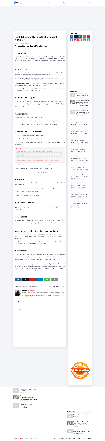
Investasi (82, 156)
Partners (90, 438)
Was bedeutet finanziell (75, 203)
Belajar (83, 126)
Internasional (73, 153)
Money (76, 171)
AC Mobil (72, 122)
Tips (83, 196)
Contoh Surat (82, 138)
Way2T (23, 438)
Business (85, 133)
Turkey (81, 201)
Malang (84, 167)
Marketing (73, 169)
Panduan (78, 176)
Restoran (82, 180)
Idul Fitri (80, 151)
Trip (77, 201)
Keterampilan (81, 160)
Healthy (72, 149)
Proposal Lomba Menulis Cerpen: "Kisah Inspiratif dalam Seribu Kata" (35, 151)
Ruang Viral (79, 183)
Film (82, 142)
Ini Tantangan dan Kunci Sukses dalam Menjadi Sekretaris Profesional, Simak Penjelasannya (82, 103)
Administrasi (73, 124)
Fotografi (72, 147)
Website (72, 205)
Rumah (84, 183)
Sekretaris (84, 185)
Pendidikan (73, 178)
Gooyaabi (35, 438)
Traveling (72, 201)
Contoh (81, 135)
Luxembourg (83, 165)
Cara (72, 135)
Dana (72, 140)
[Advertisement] (52, 17)
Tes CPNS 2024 (84, 194)
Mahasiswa (78, 167)
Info (84, 151)
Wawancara (84, 203)
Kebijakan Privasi (76, 438)
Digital (76, 140)
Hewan (77, 149)
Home (16, 33)
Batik (79, 126)
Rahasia (72, 180)
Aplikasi (86, 124)
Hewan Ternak (83, 149)
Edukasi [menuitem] (55, 2)
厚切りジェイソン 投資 (75, 207)
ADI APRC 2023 (79, 122)
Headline (84, 147)
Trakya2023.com (74, 198)
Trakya (87, 196)
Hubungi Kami (68, 438)
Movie (87, 171)
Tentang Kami (61, 438)
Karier (72, 160)
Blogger (72, 131)
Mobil (72, 171)
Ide (75, 151)
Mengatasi (86, 169)
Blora (77, 131)
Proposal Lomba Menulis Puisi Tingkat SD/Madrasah (31, 158)
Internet (79, 153)
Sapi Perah (73, 185)
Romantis (73, 183)
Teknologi (83, 192)
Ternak (72, 194)
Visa (85, 201)
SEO (79, 187)
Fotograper (78, 147)
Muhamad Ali (17, 43)
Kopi (87, 160)
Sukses (77, 192)
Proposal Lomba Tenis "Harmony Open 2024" (82, 94)
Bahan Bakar (73, 126)
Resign (77, 180)
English (77, 142)
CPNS (88, 138)
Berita (88, 126)
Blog (85, 129)
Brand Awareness (74, 133)
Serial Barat (84, 187)
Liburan (86, 162)
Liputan (77, 165)
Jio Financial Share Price (75, 158)
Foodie (83, 144)
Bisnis (81, 129)
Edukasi (72, 142)
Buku (80, 133)
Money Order (82, 171)
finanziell (78, 144)
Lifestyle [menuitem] (70, 2)
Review (87, 180)
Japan (87, 156)
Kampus (84, 158)
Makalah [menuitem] (48, 2)
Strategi (72, 192)
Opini (86, 174)
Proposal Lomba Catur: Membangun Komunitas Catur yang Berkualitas (82, 112)
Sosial (85, 189)
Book (81, 131)
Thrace (79, 196)
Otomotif (72, 176)
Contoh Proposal (21, 33)
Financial (86, 142)
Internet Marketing (74, 156)
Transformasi (82, 198)
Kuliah (72, 162)
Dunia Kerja (82, 140)
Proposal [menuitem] (31, 2)
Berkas (72, 129)
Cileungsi (76, 135)
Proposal (79, 178)
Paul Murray (84, 176)
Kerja (76, 160)
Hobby (72, 151)
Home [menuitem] (25, 2)
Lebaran (81, 162)
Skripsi (80, 189)
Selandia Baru (73, 187)
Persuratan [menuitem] (39, 2)
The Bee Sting (73, 196)
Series (72, 189)
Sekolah (78, 185)
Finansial (72, 144)
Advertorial (80, 124)
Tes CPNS (77, 194)
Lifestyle (72, 165)
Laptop (76, 162)
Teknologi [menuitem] (63, 2)
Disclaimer (84, 438)
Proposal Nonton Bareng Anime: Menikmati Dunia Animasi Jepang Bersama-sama (38, 160)
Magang (72, 167)
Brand (85, 131)
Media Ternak (79, 169)
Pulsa (84, 178)
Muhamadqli (80, 174)
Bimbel (76, 129)
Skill (76, 189)
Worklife (77, 205)
